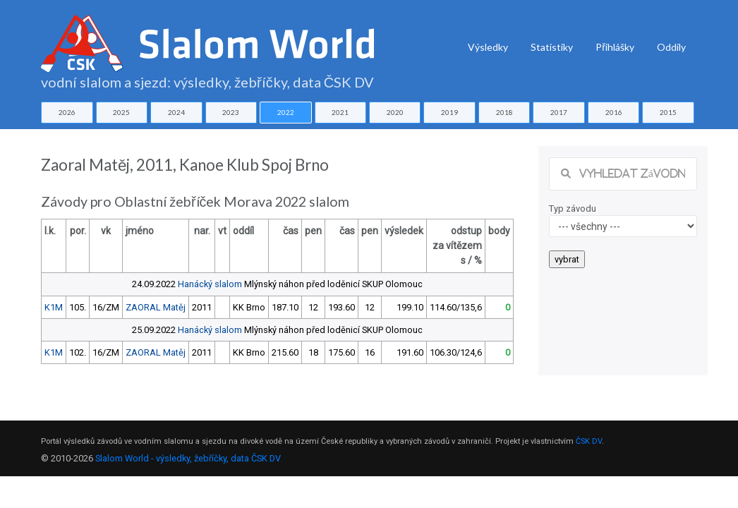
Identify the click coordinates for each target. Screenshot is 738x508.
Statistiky (552, 47)
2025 (121, 112)
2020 (395, 112)
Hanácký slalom (210, 284)
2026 (67, 112)
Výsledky (488, 47)
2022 (285, 112)
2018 (504, 112)
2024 (176, 112)
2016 (613, 112)
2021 (340, 112)
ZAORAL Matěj (156, 307)
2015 (668, 112)
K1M (53, 307)
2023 (230, 112)
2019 (449, 112)
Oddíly (671, 47)
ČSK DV (589, 441)
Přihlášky (614, 47)
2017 (558, 112)
